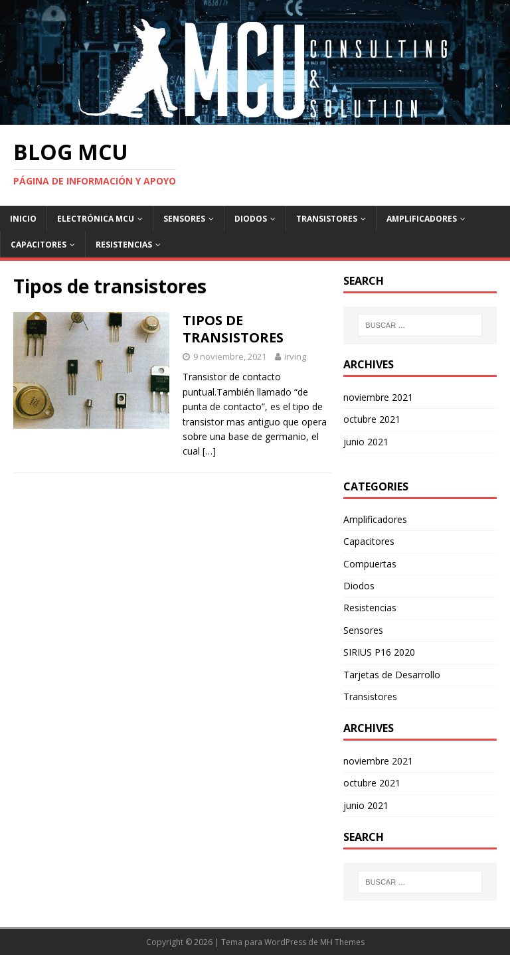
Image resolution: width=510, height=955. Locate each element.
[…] (209, 451)
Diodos (250, 218)
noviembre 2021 (378, 397)
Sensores (184, 218)
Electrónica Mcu (95, 218)
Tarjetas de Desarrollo (391, 674)
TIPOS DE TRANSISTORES (233, 328)
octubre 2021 (371, 419)
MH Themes (342, 942)
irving (295, 356)
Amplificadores (421, 218)
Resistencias (124, 244)
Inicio (23, 218)
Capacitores (38, 244)
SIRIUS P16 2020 (379, 652)
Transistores (326, 218)
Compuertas (369, 563)
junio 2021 (365, 441)
